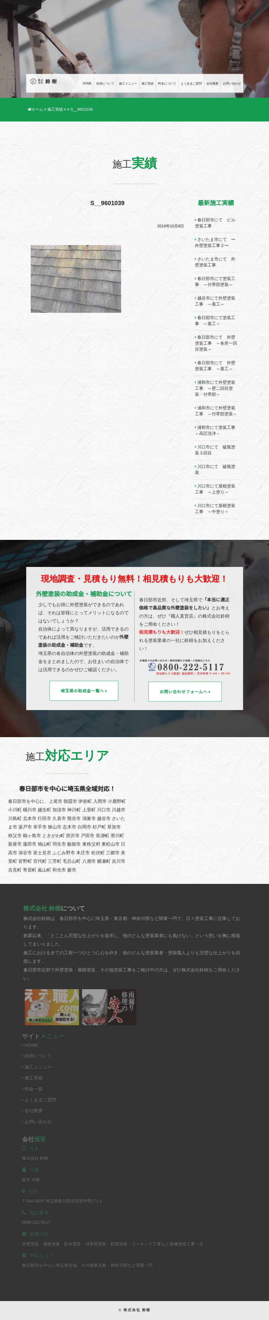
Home (87, 83)
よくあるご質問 (191, 83)
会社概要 (212, 83)
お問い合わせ (232, 83)
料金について (167, 83)
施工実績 (148, 83)
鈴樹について (105, 83)
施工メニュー (128, 83)
